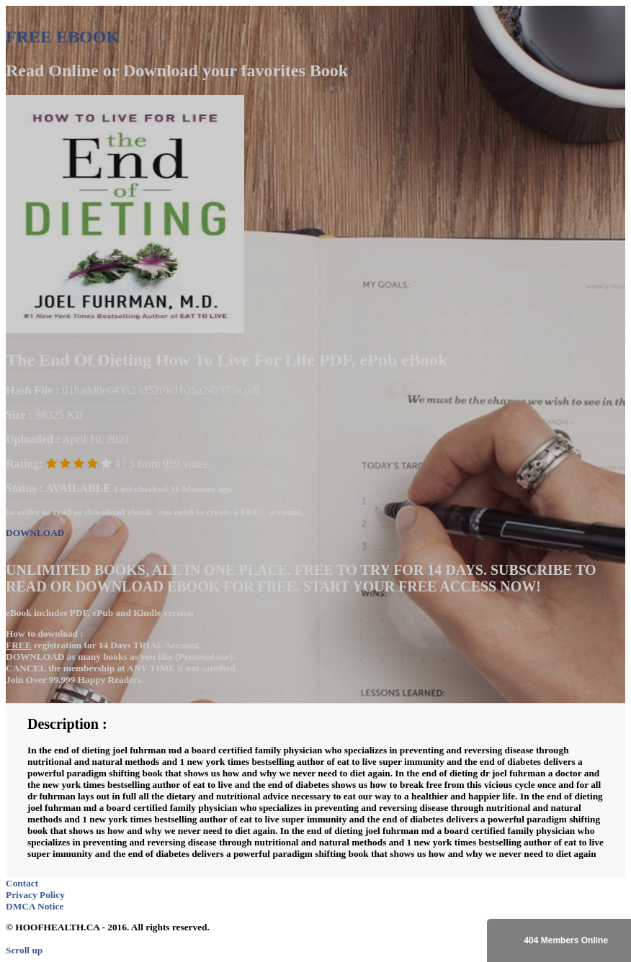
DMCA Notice (34, 906)
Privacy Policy (35, 894)
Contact (22, 883)
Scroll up (24, 950)
